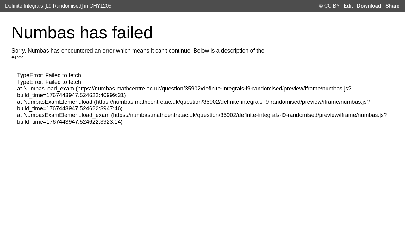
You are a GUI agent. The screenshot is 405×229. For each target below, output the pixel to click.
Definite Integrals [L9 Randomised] (44, 6)
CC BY (332, 6)
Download (369, 6)
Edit (348, 6)
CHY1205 (100, 6)
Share (392, 6)
